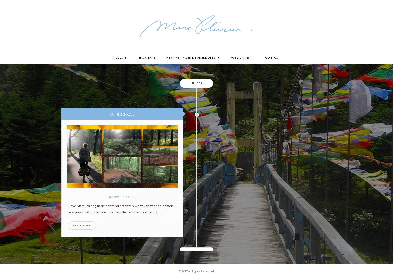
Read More (82, 225)
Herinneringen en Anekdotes (190, 57)
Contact (272, 57)
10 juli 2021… (122, 114)
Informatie (146, 57)
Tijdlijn (119, 57)
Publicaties (240, 57)
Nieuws (114, 196)
